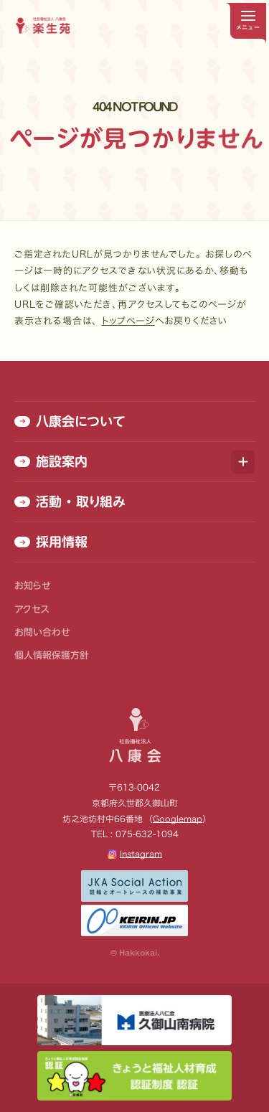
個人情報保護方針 (51, 655)
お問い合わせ (42, 632)
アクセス (31, 609)
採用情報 (51, 541)
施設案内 (51, 461)
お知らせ (32, 585)
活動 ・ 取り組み (70, 501)
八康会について (69, 421)
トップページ (127, 321)
